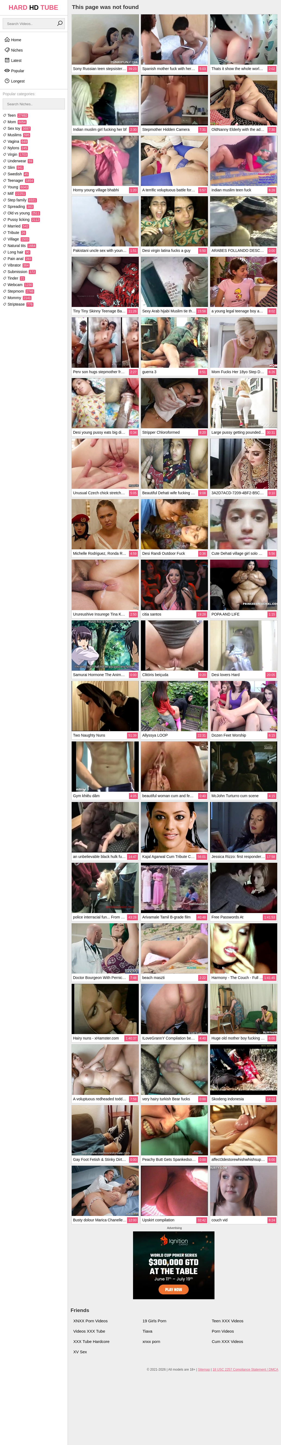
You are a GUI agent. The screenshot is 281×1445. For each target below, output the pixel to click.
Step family (20, 200)
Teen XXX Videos (227, 1321)
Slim (13, 167)
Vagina (15, 141)
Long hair (16, 252)
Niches (13, 50)
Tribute (14, 232)
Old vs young (21, 213)
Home (12, 40)
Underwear (18, 161)
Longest (14, 81)
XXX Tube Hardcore (91, 1341)
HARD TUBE (33, 7)
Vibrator (16, 265)
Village (16, 239)
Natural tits (19, 245)
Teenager (18, 180)
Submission (19, 272)
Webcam (18, 285)
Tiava (147, 1331)
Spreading (18, 206)
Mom (15, 122)
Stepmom (18, 291)
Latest (12, 60)
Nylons (15, 148)
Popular (14, 71)
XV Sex (80, 1351)
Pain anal (17, 258)
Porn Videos (223, 1331)
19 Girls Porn (154, 1321)
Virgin (15, 154)
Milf (14, 193)
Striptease (18, 304)
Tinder (14, 278)
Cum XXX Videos (227, 1341)
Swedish (16, 174)
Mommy (17, 298)
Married (16, 226)
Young (16, 187)
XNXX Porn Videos (90, 1321)
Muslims (16, 135)
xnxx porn (151, 1341)
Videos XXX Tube (89, 1331)
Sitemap (204, 1369)
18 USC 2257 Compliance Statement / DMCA (245, 1369)
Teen (15, 115)
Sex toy (17, 128)
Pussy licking (21, 219)
